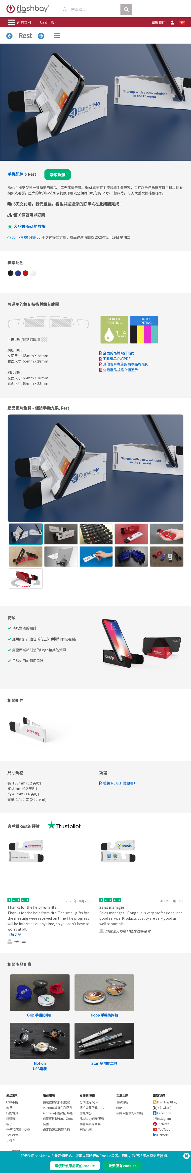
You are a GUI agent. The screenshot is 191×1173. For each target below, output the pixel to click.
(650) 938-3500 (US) (170, 1156)
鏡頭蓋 (10, 1118)
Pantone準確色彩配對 (57, 1107)
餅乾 (119, 1107)
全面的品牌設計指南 (118, 352)
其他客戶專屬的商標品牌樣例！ (127, 364)
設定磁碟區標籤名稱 (56, 1129)
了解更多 (14, 934)
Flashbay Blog (165, 1102)
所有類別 (19, 22)
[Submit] (65, 9)
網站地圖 (86, 1129)
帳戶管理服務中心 (92, 1107)
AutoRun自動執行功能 (58, 1113)
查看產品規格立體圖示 (120, 369)
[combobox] (90, 9)
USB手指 (47, 22)
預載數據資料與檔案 (56, 1102)
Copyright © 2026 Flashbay (164, 1161)
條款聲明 (122, 1102)
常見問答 (86, 1113)
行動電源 (12, 1113)
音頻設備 (12, 1135)
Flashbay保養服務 (92, 1118)
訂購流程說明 (89, 1102)
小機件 (10, 1140)
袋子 (9, 1124)
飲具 (9, 1107)
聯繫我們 (158, 22)
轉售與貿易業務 (90, 1124)
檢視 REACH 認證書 (118, 783)
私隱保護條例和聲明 (129, 1113)
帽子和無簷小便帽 (18, 1129)
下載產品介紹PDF (114, 358)
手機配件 (15, 174)
